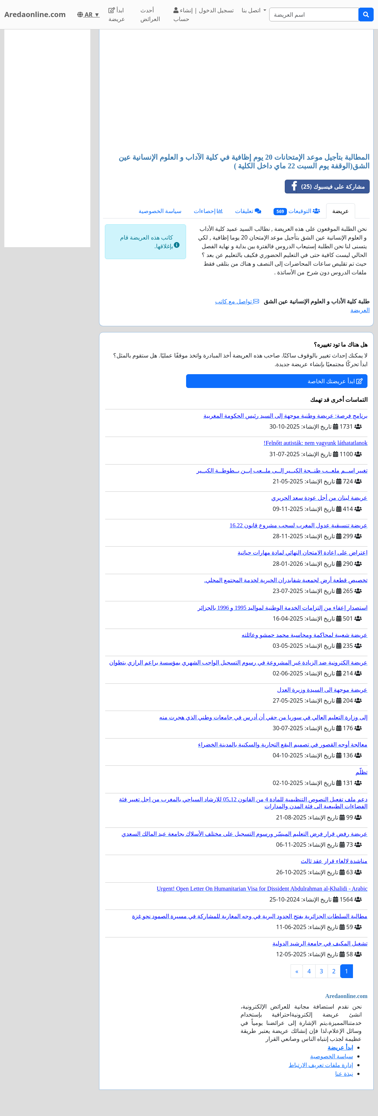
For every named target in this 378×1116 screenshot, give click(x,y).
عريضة (340, 211)
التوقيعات (297, 211)
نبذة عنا (344, 1074)
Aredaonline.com (35, 14)
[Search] (314, 14)
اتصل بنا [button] (252, 10)
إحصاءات (208, 211)
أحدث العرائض (150, 14)
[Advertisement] (236, 92)
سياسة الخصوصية (160, 211)
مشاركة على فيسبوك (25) (325, 186)
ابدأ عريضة (116, 14)
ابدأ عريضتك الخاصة (335, 381)
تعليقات (248, 211)
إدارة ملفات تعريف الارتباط (321, 1065)
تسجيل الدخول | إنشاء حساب (203, 14)
